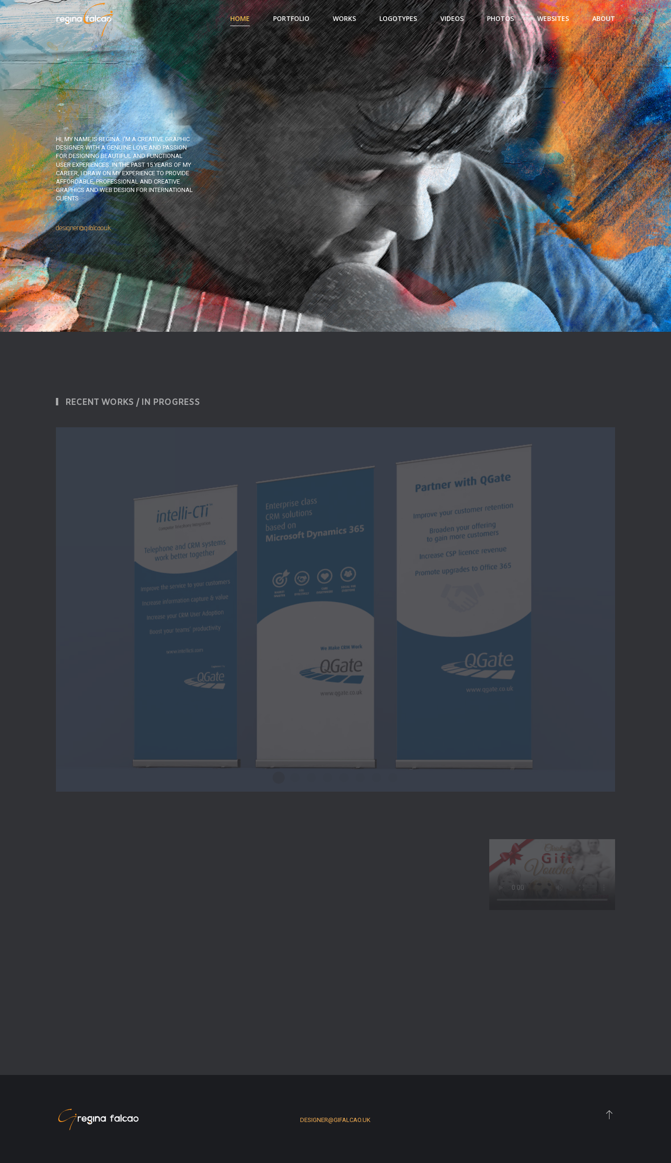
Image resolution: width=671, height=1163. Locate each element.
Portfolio (291, 18)
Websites (553, 18)
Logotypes (398, 18)
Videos (452, 18)
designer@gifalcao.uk (83, 227)
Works (344, 18)
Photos (500, 18)
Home (240, 18)
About (603, 18)
